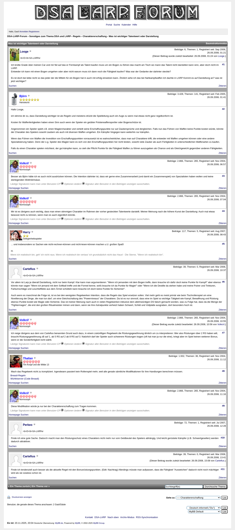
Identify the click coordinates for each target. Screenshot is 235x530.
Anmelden (24, 31)
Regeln (77, 36)
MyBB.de (59, 523)
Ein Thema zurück (20, 486)
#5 (223, 243)
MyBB (77, 523)
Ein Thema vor (40, 486)
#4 (223, 211)
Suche (116, 24)
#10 (223, 437)
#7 (223, 332)
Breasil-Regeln (18, 375)
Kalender (126, 24)
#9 (223, 405)
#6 (223, 281)
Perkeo (27, 424)
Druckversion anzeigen (22, 497)
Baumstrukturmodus (216, 43)
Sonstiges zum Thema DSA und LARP (50, 36)
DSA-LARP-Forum (17, 36)
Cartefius (29, 268)
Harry (26, 232)
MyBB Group (98, 523)
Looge (221, 56)
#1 (223, 64)
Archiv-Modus (127, 517)
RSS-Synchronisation (147, 517)
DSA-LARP (100, 517)
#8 (223, 371)
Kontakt (89, 517)
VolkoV (220, 324)
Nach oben (113, 517)
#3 (223, 176)
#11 (223, 469)
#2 (223, 109)
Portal (109, 24)
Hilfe (134, 24)
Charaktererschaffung (95, 36)
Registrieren (34, 31)
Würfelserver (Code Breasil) (24, 378)
